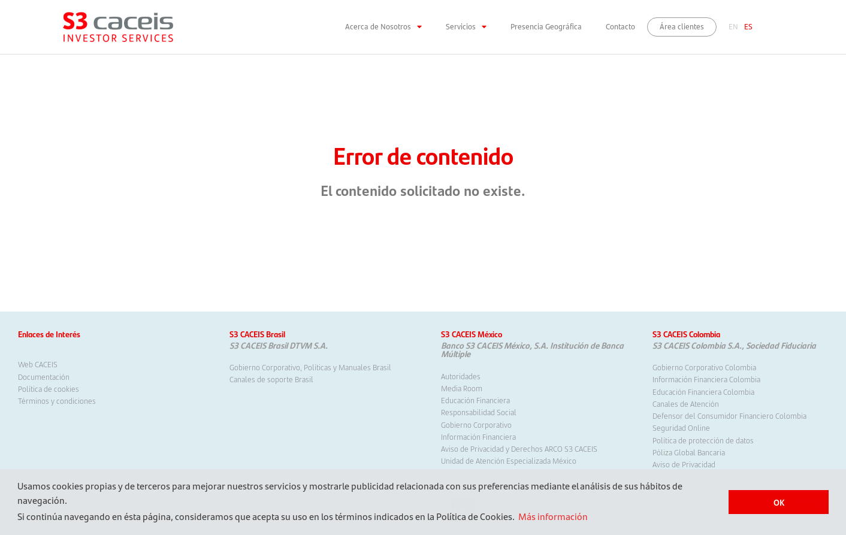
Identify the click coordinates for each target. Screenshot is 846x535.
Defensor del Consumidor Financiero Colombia (729, 415)
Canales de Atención (685, 403)
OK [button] (779, 502)
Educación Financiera (475, 400)
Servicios (466, 27)
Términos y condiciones (57, 400)
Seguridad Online (681, 427)
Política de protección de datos (703, 440)
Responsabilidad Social (478, 412)
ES (748, 27)
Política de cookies (48, 388)
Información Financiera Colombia (706, 379)
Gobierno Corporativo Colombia (704, 367)
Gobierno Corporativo (476, 424)
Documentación (44, 376)
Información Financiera (478, 436)
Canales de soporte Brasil (271, 379)
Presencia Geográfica (546, 27)
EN (733, 27)
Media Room (461, 388)
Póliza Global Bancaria (688, 452)
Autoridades (461, 376)
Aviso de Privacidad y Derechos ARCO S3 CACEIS (519, 448)
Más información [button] (553, 516)
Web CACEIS (38, 364)
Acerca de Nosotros (383, 27)
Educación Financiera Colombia (703, 391)
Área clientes (682, 27)
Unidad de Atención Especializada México (508, 460)
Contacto (620, 27)
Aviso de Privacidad (683, 464)
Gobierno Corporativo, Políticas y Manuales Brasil (310, 367)
